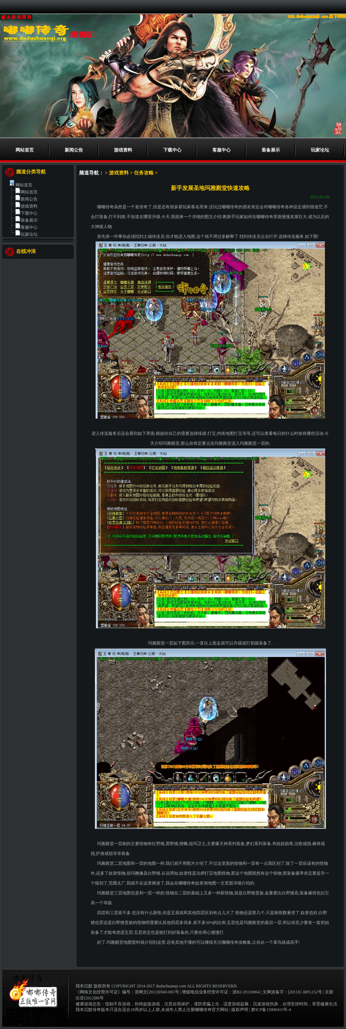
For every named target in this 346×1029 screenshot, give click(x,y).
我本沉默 (84, 986)
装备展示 (271, 150)
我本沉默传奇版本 (92, 1009)
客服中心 (221, 150)
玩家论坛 (320, 150)
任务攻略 (144, 172)
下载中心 (172, 150)
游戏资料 (123, 150)
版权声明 (239, 1009)
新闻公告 (74, 150)
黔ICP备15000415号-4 (271, 1009)
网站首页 (24, 150)
